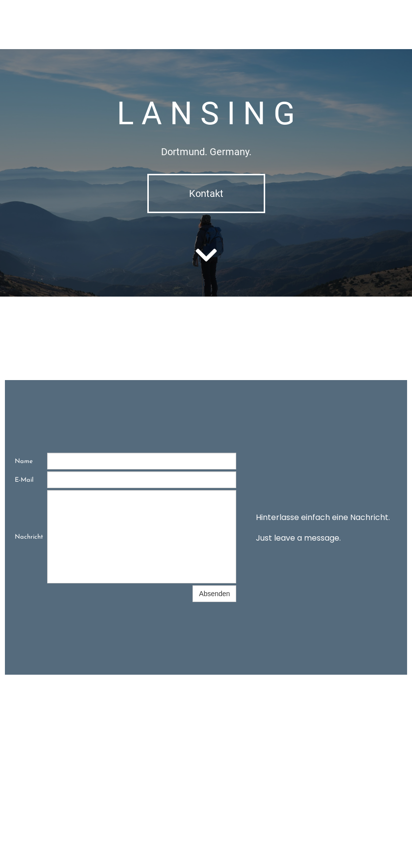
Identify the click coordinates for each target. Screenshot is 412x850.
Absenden (214, 594)
